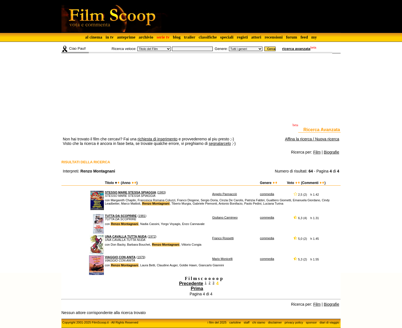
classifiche (208, 37)
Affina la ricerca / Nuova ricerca (312, 139)
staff (247, 322)
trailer (189, 37)
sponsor (311, 322)
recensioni (274, 37)
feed (304, 37)
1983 (161, 192)
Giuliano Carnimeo (225, 217)
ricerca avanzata (296, 49)
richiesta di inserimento (158, 139)
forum (291, 37)
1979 (140, 257)
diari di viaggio (329, 322)
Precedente (191, 283)
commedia (267, 194)
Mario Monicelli (222, 258)
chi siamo (258, 322)
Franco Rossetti (223, 238)
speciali (227, 37)
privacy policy (294, 322)
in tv (110, 37)
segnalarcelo (220, 143)
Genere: (221, 49)
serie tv (163, 37)
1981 (141, 215)
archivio (146, 37)
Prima (197, 288)
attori (256, 37)
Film (316, 152)
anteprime (126, 37)
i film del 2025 (216, 322)
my (314, 37)
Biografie (331, 152)
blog (177, 37)
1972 (152, 236)
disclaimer (275, 322)
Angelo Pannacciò (224, 194)
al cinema (93, 37)
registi (242, 37)
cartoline (235, 322)
